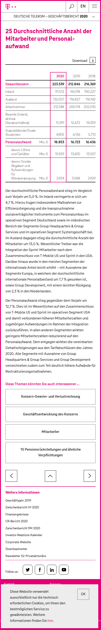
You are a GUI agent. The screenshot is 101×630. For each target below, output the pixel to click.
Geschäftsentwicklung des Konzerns (50, 414)
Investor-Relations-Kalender (23, 535)
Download (79, 61)
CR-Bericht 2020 (16, 521)
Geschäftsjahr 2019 (18, 500)
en (83, 6)
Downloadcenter (16, 549)
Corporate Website (18, 542)
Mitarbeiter (50, 432)
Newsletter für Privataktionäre (25, 556)
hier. (51, 621)
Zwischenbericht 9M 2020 (22, 528)
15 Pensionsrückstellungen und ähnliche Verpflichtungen (50, 452)
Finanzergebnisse (16, 514)
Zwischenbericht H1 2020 (22, 507)
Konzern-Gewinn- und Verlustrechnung (50, 397)
